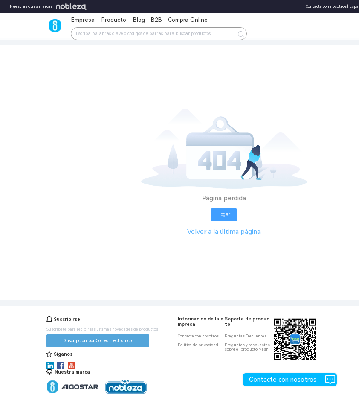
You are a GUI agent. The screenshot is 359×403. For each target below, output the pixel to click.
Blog (139, 19)
